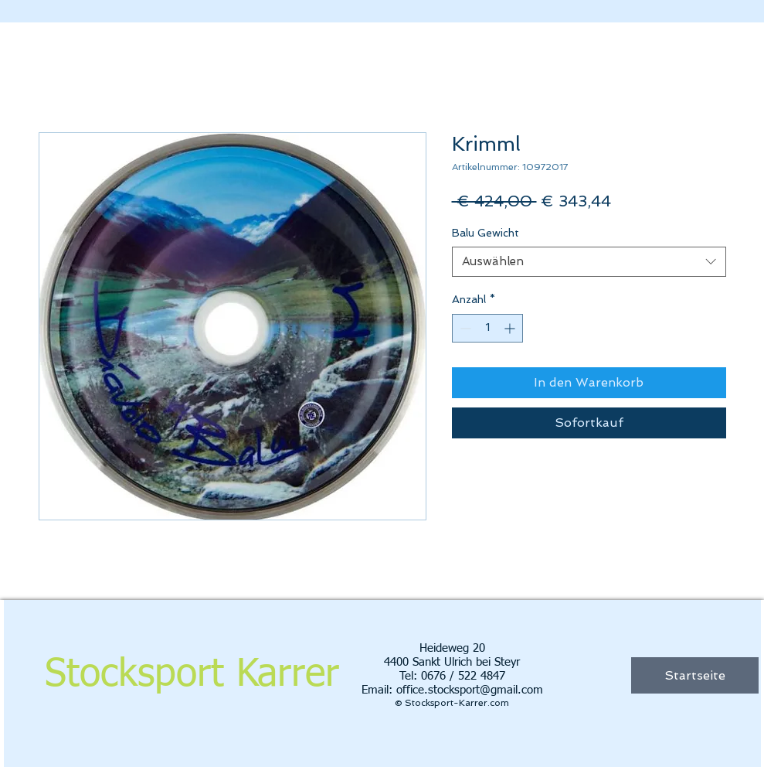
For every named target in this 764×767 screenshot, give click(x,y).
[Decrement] (464, 328)
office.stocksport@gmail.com (469, 690)
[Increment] (511, 328)
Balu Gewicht (485, 233)
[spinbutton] (487, 328)
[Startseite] (695, 675)
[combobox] (589, 262)
